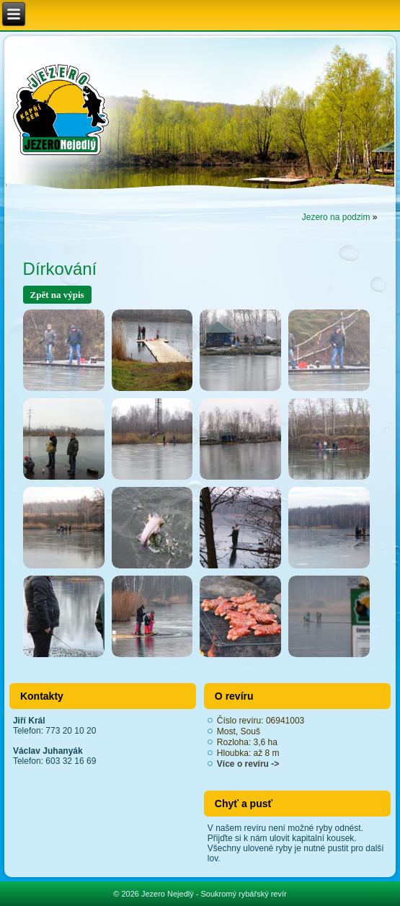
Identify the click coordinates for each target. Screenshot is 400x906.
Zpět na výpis (57, 294)
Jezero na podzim (336, 217)
